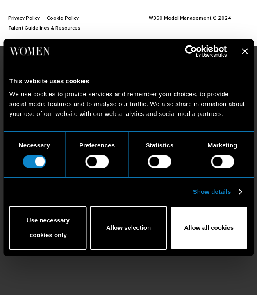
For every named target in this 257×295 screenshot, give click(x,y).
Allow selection (128, 227)
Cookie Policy (63, 18)
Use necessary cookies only (48, 227)
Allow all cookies (209, 227)
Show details (212, 191)
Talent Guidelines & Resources (44, 28)
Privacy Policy (24, 18)
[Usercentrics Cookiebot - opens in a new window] (191, 51)
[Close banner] (245, 51)
